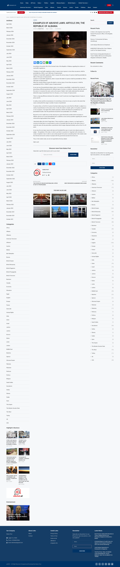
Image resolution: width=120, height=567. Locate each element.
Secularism (103, 325)
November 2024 (10, 83)
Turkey (103, 353)
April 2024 (9, 108)
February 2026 (10, 31)
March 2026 (9, 27)
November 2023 (10, 127)
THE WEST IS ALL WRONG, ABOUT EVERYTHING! (22, 441)
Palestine (103, 308)
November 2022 (10, 171)
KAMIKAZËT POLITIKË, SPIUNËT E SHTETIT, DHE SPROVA (59, 212)
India (103, 260)
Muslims (103, 294)
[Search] (113, 5)
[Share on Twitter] (46, 164)
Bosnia (59, 7)
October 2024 (9, 86)
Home (21, 3)
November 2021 (10, 215)
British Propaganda (103, 218)
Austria (103, 194)
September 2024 (10, 90)
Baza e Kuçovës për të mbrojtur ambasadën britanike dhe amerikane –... (43, 12)
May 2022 (8, 193)
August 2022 (9, 182)
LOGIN (109, 5)
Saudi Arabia (103, 322)
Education (103, 236)
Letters (71, 7)
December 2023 (10, 123)
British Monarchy (103, 212)
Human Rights (103, 256)
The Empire (103, 343)
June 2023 (9, 145)
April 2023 (9, 153)
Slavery (103, 332)
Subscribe (73, 154)
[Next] (28, 12)
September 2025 (10, 50)
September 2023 (10, 134)
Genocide (103, 253)
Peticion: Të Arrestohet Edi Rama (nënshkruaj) (107, 110)
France (103, 249)
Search (92, 20)
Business (103, 225)
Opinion (103, 298)
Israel (103, 267)
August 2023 (9, 138)
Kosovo (65, 7)
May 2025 (8, 61)
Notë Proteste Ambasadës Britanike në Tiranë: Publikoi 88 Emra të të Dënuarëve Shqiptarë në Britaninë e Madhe (101, 55)
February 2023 (10, 160)
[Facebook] (90, 12)
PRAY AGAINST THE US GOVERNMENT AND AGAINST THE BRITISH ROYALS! (11, 477)
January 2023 (9, 164)
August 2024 (9, 94)
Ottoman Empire (60, 3)
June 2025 (9, 57)
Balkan (103, 198)
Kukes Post (41, 28)
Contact (95, 7)
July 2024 (8, 97)
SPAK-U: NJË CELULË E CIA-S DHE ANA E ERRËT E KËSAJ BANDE (78, 212)
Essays (103, 246)
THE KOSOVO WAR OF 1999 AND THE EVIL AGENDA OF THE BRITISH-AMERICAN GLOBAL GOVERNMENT (11, 460)
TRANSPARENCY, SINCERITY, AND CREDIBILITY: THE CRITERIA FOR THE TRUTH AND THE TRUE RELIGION (24, 479)
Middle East (103, 291)
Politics (46, 3)
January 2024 (9, 120)
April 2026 (9, 24)
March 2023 (9, 156)
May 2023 (8, 149)
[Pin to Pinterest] (50, 164)
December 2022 (10, 167)
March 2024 (9, 112)
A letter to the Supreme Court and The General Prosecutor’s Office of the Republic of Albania (101, 33)
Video (27, 3)
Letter (103, 284)
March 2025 (9, 68)
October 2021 (9, 219)
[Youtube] (96, 12)
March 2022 (9, 201)
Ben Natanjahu (103, 201)
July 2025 (8, 53)
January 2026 (9, 35)
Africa (103, 177)
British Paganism (38, 7)
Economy (103, 232)
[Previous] (26, 12)
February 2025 (10, 72)
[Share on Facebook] (43, 164)
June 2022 (9, 189)
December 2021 (10, 212)
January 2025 (9, 75)
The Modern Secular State (103, 346)
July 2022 (8, 186)
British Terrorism (83, 3)
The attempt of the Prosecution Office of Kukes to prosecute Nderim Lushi (41, 212)
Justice (103, 270)
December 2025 (10, 39)
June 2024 (9, 101)
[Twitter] (92, 12)
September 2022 (10, 178)
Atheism (103, 191)
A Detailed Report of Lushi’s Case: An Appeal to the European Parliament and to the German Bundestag (103, 543)
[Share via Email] (53, 164)
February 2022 (10, 204)
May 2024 (8, 105)
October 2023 (9, 131)
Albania (52, 7)
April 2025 (9, 64)
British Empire (71, 3)
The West (103, 350)
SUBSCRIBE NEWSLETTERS (105, 12)
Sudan (103, 336)
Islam (46, 7)
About (89, 7)
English (52, 3)
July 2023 (8, 142)
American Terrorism (25, 7)
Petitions (83, 7)
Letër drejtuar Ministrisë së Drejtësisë (100, 44)
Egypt (103, 239)
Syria (103, 339)
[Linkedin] (94, 12)
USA (103, 360)
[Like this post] (39, 164)
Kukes (39, 3)
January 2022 (9, 208)
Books (77, 7)
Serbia (103, 329)
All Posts (33, 3)
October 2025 (9, 46)
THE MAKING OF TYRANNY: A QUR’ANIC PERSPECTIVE (24, 459)
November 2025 (10, 42)
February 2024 (10, 116)
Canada (103, 229)
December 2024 (10, 79)
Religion (103, 319)
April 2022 (9, 197)
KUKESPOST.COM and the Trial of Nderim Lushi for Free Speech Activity (107, 129)
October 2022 (9, 175)
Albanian (103, 184)
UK (103, 356)
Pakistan (103, 305)
